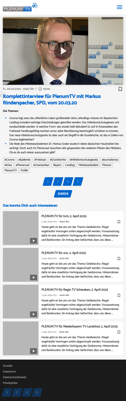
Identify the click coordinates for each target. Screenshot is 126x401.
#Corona (9, 160)
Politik (24, 170)
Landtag (70, 165)
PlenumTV (10, 170)
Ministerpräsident (88, 165)
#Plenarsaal (22, 165)
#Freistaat (40, 160)
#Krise (8, 165)
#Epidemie (24, 160)
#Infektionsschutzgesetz (84, 160)
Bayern (57, 165)
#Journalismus (110, 160)
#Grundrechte (58, 160)
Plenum (106, 165)
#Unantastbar (41, 165)
